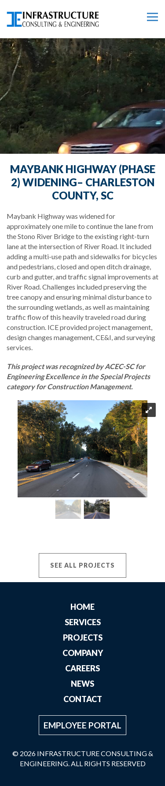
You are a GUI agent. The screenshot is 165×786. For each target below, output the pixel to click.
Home (82, 607)
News (82, 683)
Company (82, 653)
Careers (82, 668)
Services (83, 622)
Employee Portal (82, 725)
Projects (83, 637)
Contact (82, 699)
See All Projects (82, 565)
